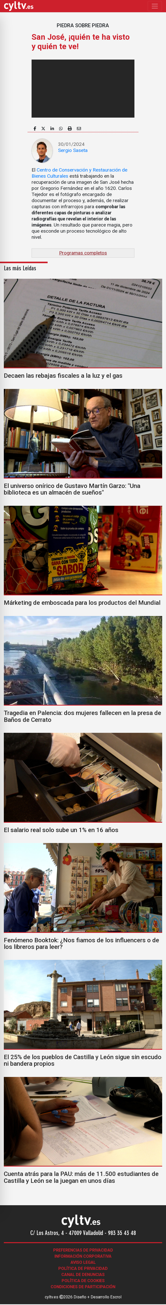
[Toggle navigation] (155, 6)
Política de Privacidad (83, 1268)
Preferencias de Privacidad (83, 1250)
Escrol (115, 1297)
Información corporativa (83, 1256)
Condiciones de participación (83, 1286)
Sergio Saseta (73, 150)
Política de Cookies (83, 1280)
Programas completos (83, 253)
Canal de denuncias (83, 1274)
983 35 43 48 (122, 1233)
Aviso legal (83, 1262)
